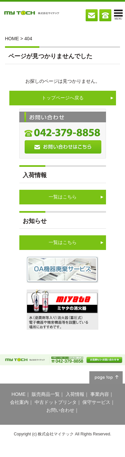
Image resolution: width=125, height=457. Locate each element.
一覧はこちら (63, 196)
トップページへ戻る (63, 97)
